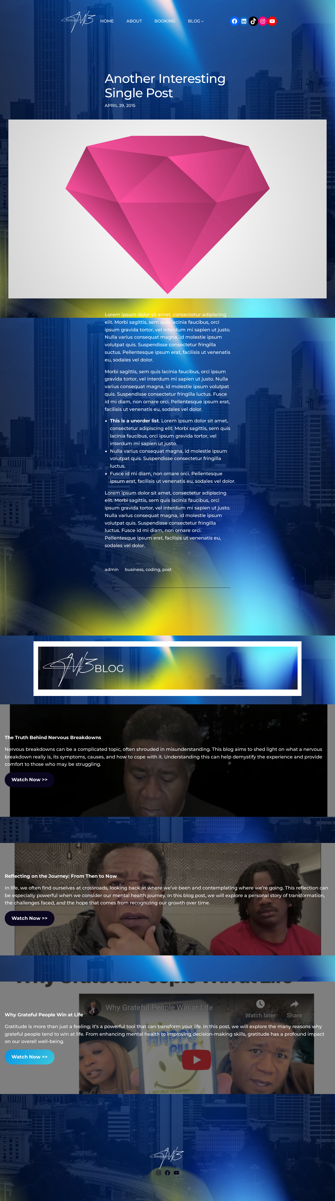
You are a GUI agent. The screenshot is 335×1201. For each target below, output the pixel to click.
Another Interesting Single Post (165, 85)
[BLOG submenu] (202, 21)
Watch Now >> (30, 780)
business (134, 569)
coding (153, 569)
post (167, 569)
